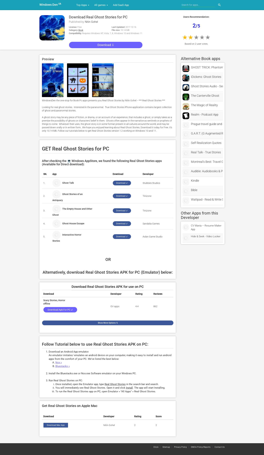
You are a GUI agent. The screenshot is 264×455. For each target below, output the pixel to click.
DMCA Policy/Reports (200, 447)
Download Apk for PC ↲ (60, 309)
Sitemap (166, 447)
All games (101, 5)
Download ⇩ (105, 45)
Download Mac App (56, 425)
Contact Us (219, 447)
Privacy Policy (180, 447)
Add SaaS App (121, 5)
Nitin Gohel (91, 21)
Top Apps (82, 5)
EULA (156, 447)
